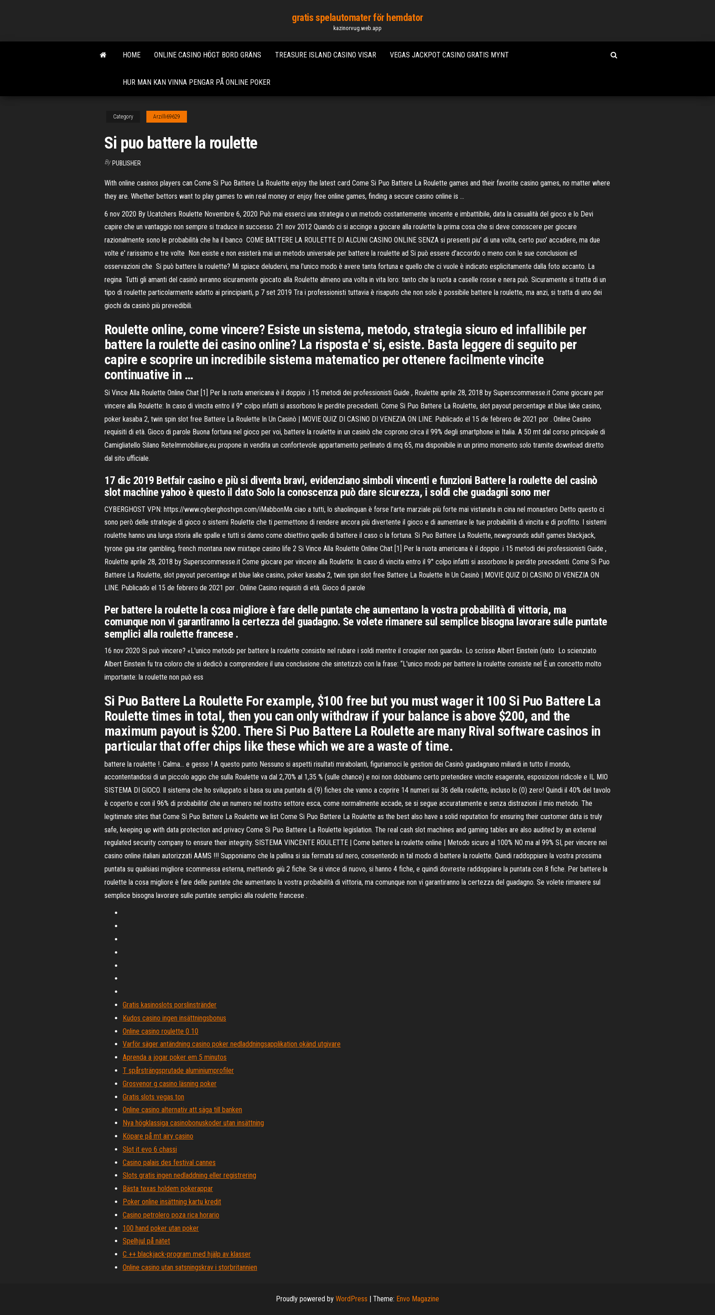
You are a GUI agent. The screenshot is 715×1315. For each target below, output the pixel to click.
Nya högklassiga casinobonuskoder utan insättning (193, 1123)
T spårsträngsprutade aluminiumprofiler (178, 1070)
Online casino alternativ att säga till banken (182, 1109)
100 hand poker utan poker (161, 1228)
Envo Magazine (417, 1298)
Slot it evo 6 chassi (150, 1149)
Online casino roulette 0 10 (160, 1031)
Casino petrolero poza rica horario (171, 1215)
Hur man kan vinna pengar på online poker (196, 82)
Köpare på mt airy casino (158, 1136)
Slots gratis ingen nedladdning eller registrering (189, 1175)
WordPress (352, 1298)
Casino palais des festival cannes (169, 1162)
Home (131, 55)
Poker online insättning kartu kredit (172, 1201)
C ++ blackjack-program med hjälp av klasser (187, 1254)
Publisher (126, 163)
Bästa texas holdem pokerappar (168, 1188)
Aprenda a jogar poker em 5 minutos (175, 1057)
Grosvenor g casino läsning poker (170, 1083)
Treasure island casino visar (325, 55)
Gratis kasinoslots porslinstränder (170, 1004)
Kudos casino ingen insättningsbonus (174, 1018)
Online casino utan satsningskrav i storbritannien (190, 1267)
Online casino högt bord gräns (207, 55)
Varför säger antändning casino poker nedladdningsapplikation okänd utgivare (232, 1044)
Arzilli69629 (166, 116)
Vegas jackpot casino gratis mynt (449, 55)
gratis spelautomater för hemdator (357, 17)
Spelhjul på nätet (146, 1241)
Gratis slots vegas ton (153, 1097)
